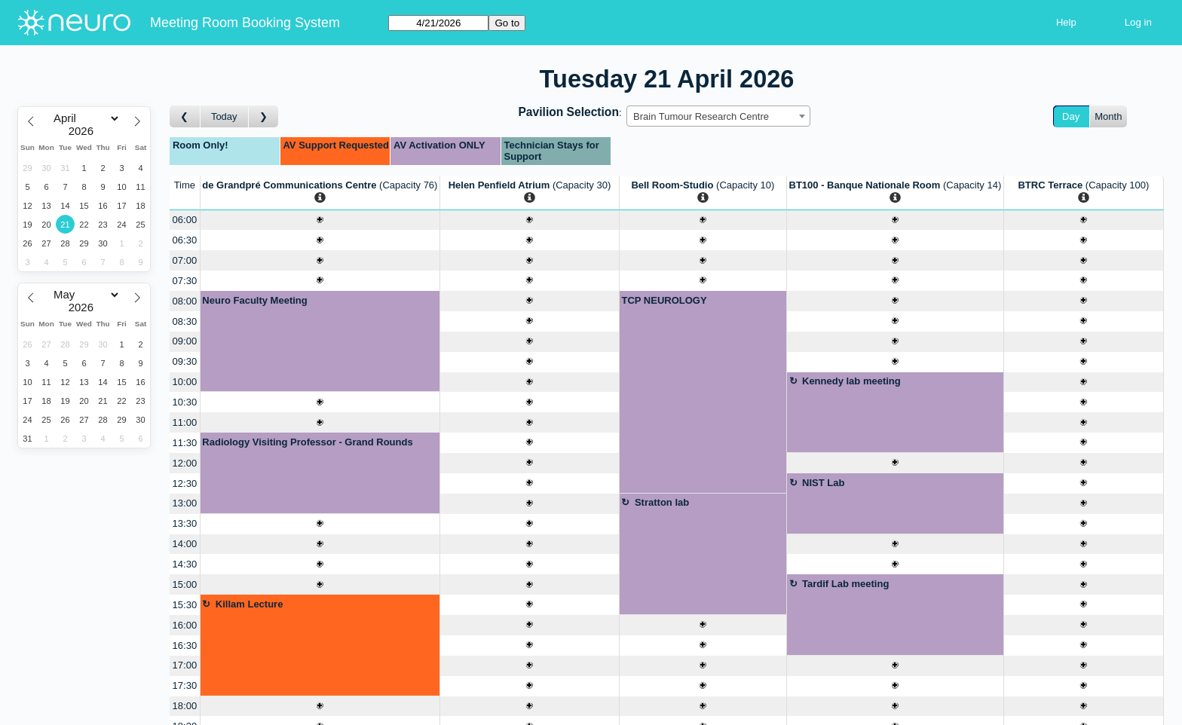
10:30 (185, 402)
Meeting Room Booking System (245, 22)
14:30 (185, 564)
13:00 (185, 503)
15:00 (185, 584)
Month (1108, 116)
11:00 (185, 422)
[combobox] (718, 116)
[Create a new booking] (320, 220)
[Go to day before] (185, 116)
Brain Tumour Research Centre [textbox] (701, 116)
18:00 (185, 705)
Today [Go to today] (224, 116)
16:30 (185, 645)
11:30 (185, 442)
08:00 (185, 301)
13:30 (185, 523)
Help (1066, 22)
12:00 (185, 463)
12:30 (185, 483)
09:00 (185, 341)
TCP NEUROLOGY (663, 300)
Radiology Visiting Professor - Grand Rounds (307, 442)
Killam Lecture (249, 604)
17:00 (185, 665)
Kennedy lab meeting (851, 381)
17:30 (185, 685)
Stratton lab (662, 502)
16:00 (185, 625)
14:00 (185, 543)
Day (1070, 116)
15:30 (185, 604)
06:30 (185, 240)
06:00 (185, 219)
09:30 (185, 361)
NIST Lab (823, 482)
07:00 (185, 260)
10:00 (185, 381)
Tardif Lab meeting (845, 583)
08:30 (185, 321)
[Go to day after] (264, 116)
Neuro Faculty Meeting (254, 300)
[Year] (84, 131)
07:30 (185, 280)
